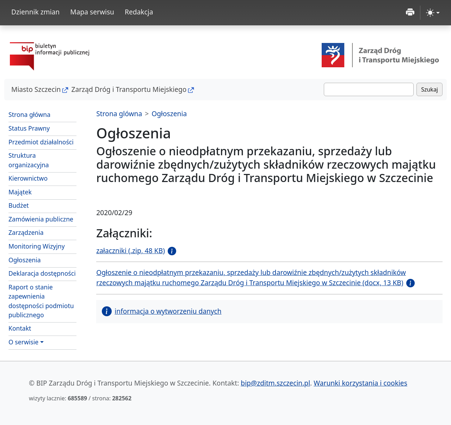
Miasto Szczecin (36, 89)
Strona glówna (119, 113)
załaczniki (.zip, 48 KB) (130, 250)
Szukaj (429, 89)
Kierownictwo (28, 178)
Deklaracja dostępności (42, 273)
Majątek (20, 192)
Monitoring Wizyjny (36, 246)
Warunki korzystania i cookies (360, 383)
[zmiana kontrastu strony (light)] (433, 12)
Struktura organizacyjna (28, 160)
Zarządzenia (26, 232)
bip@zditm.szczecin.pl (275, 383)
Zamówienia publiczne (40, 219)
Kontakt (19, 328)
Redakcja (139, 12)
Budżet (42, 205)
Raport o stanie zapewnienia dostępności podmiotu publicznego (41, 301)
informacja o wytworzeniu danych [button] (161, 311)
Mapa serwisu (92, 12)
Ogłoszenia (24, 260)
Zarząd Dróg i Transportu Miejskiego (128, 89)
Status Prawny (29, 128)
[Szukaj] (369, 89)
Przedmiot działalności (41, 142)
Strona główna (29, 114)
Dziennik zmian (35, 12)
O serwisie (23, 342)
